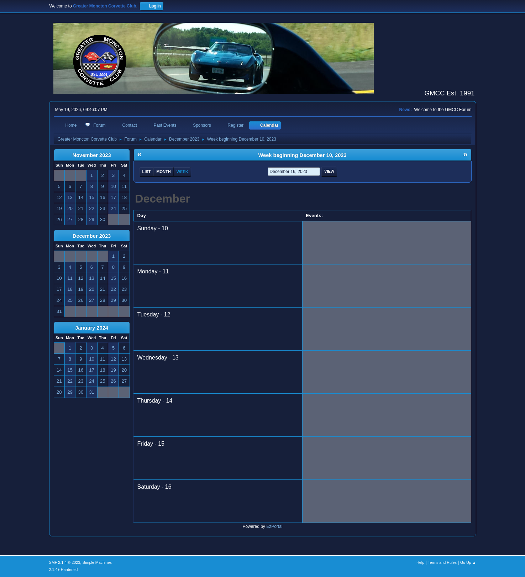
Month (163, 171)
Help (420, 562)
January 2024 (91, 328)
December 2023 (92, 236)
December (162, 198)
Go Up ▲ (468, 562)
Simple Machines (97, 562)
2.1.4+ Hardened (63, 569)
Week (182, 171)
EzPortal (274, 526)
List (146, 171)
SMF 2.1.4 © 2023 (64, 562)
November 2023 (91, 155)
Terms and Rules (442, 562)
